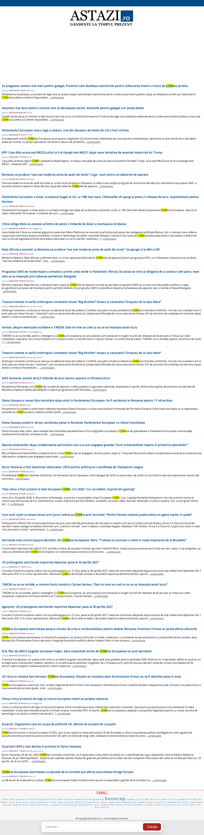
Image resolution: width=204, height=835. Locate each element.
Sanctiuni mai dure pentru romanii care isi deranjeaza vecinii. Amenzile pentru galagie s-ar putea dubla (73, 108)
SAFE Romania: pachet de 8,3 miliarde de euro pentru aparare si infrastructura (56, 378)
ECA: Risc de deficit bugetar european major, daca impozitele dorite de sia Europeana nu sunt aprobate (77, 651)
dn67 (186, 802)
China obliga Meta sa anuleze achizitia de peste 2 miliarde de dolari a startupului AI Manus (64, 224)
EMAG (102, 792)
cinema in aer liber (138, 799)
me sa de (156, 799)
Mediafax (30, 206)
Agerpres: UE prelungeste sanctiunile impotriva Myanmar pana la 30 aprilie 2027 (57, 607)
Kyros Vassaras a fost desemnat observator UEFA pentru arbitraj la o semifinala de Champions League (72, 467)
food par (69, 799)
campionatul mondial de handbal (127, 802)
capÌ (67, 802)
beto (26, 805)
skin (103, 802)
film (111, 805)
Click (28, 405)
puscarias (94, 802)
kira (173, 805)
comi (5, 799)
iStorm (100, 818)
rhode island (153, 805)
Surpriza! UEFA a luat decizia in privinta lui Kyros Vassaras (41, 746)
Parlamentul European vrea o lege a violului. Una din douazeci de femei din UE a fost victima (65, 130)
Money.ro (30, 776)
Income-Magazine (33, 228)
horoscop (115, 798)
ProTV (28, 112)
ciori (85, 802)
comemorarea (174, 802)
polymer (21, 799)
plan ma (87, 799)
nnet (192, 805)
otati (12, 799)
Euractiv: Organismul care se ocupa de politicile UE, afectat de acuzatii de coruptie (59, 724)
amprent (17, 805)
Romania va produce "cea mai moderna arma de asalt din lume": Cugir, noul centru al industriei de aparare (75, 174)
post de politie (157, 802)
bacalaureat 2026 (74, 804)
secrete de (183, 805)
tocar (96, 805)
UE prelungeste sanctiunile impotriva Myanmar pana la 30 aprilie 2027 (50, 562)
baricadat (57, 799)
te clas (172, 799)
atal (18, 802)
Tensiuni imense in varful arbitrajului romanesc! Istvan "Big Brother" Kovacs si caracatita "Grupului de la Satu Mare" (81, 302)
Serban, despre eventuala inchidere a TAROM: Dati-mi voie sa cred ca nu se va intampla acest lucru (69, 327)
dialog (40, 799)
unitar (25, 802)
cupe (60, 802)
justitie (31, 799)
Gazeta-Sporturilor (34, 306)
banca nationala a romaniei (45, 805)
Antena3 (29, 254)
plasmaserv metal (46, 802)
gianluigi (98, 799)
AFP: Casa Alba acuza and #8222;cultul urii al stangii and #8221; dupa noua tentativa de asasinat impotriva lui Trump (82, 152)
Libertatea (30, 494)
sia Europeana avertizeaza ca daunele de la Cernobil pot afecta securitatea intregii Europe (67, 772)
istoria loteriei (124, 805)
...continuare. (56, 97)
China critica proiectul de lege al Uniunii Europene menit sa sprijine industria (55, 699)
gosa (165, 799)
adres (89, 805)
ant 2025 (76, 802)
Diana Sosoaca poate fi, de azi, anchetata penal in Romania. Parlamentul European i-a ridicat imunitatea (73, 423)
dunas (78, 799)
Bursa (28, 157)
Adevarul (30, 90)
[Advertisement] (102, 52)
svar (32, 802)
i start (11, 802)
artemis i (140, 805)
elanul (104, 805)
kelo (48, 799)
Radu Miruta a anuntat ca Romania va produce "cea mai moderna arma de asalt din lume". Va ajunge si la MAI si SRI (81, 249)
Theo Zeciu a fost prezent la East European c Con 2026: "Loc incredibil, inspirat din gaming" (68, 489)
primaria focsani (188, 799)
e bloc (166, 805)
